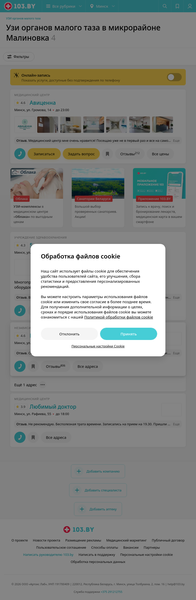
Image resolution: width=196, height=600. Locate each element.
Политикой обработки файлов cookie (118, 317)
